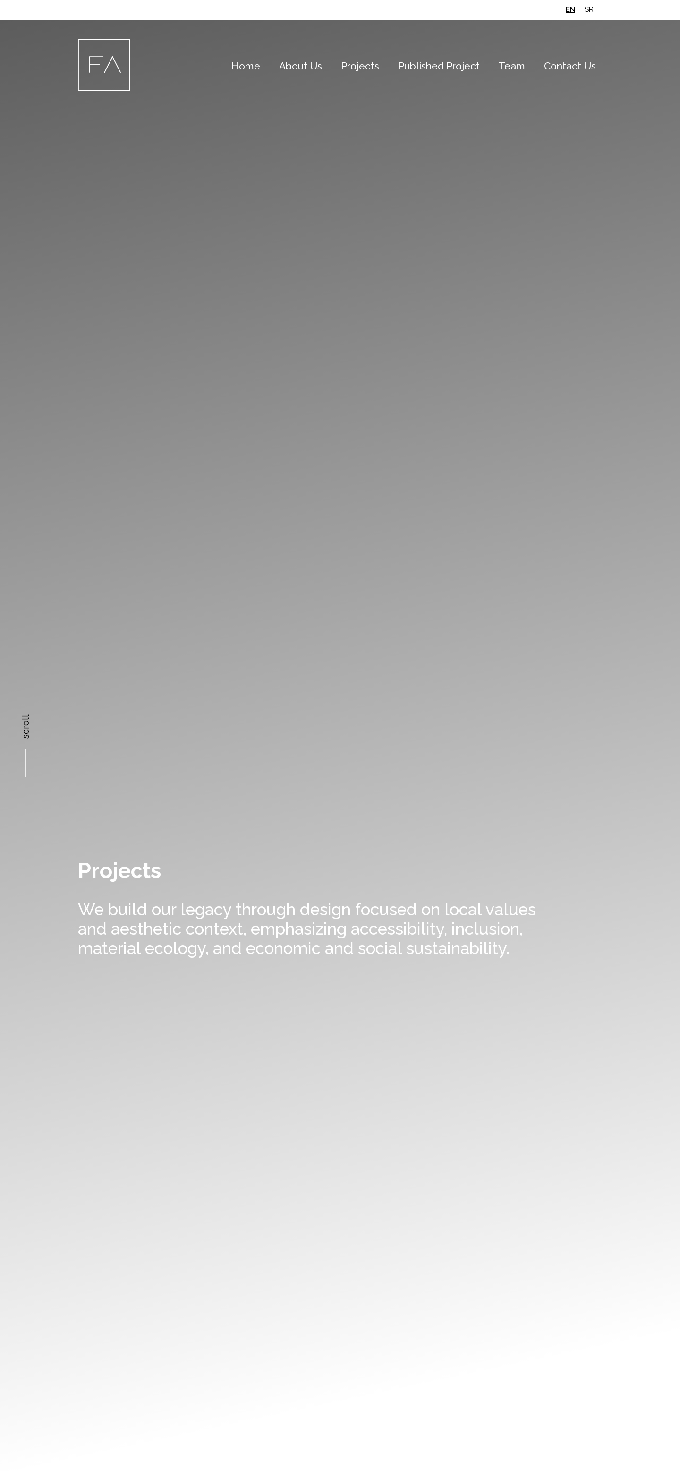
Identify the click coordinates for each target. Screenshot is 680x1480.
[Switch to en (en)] (570, 10)
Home (245, 66)
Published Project (439, 66)
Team (512, 66)
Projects (360, 66)
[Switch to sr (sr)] (589, 10)
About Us (300, 66)
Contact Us (570, 66)
